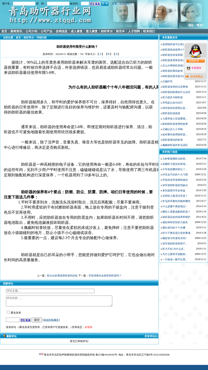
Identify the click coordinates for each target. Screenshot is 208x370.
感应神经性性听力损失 (175, 222)
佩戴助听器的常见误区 (175, 145)
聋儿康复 (92, 31)
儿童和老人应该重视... (174, 118)
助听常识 (107, 31)
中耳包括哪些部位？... (174, 169)
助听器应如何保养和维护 (176, 217)
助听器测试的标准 (172, 139)
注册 (114, 3)
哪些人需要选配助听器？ (176, 211)
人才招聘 (134, 31)
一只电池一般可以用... (174, 259)
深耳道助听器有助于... (174, 243)
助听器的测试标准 (172, 70)
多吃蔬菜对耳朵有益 (173, 190)
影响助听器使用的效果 (175, 123)
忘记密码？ (125, 3)
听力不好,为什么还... (173, 248)
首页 (4, 31)
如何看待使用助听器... (174, 134)
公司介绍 (31, 31)
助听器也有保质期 (172, 54)
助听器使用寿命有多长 (175, 60)
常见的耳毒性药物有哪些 (176, 201)
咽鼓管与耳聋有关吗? (174, 238)
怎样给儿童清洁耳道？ (175, 195)
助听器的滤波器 (171, 113)
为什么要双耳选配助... (174, 254)
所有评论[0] (151, 338)
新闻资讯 (16, 31)
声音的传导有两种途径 (175, 179)
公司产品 (46, 31)
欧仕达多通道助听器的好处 (62, 275)
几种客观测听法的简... (174, 158)
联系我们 (149, 31)
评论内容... (65, 302)
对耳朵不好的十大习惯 (175, 174)
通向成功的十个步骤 (173, 227)
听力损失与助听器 (172, 97)
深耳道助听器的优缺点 (175, 185)
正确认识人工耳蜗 (172, 129)
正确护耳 (167, 81)
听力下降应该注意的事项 (176, 232)
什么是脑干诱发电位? (174, 206)
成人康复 (77, 31)
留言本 (120, 31)
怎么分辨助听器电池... (174, 65)
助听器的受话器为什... (174, 76)
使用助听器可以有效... (174, 44)
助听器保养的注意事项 (175, 86)
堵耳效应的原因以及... (174, 108)
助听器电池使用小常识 (175, 49)
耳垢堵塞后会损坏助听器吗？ (105, 275)
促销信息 (61, 31)
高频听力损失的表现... (174, 164)
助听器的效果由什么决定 (176, 92)
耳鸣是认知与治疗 (172, 102)
